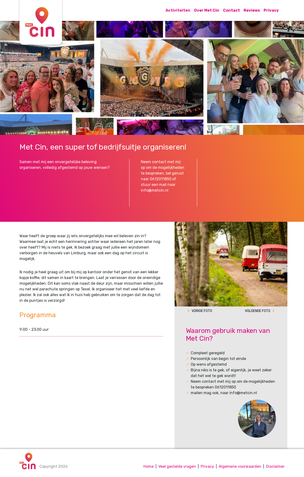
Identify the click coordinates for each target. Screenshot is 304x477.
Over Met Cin (206, 10)
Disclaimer (275, 466)
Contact (231, 10)
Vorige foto (202, 311)
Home (148, 466)
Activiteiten (178, 10)
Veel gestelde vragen (177, 466)
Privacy (271, 10)
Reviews (252, 10)
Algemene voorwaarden (240, 466)
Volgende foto (257, 311)
